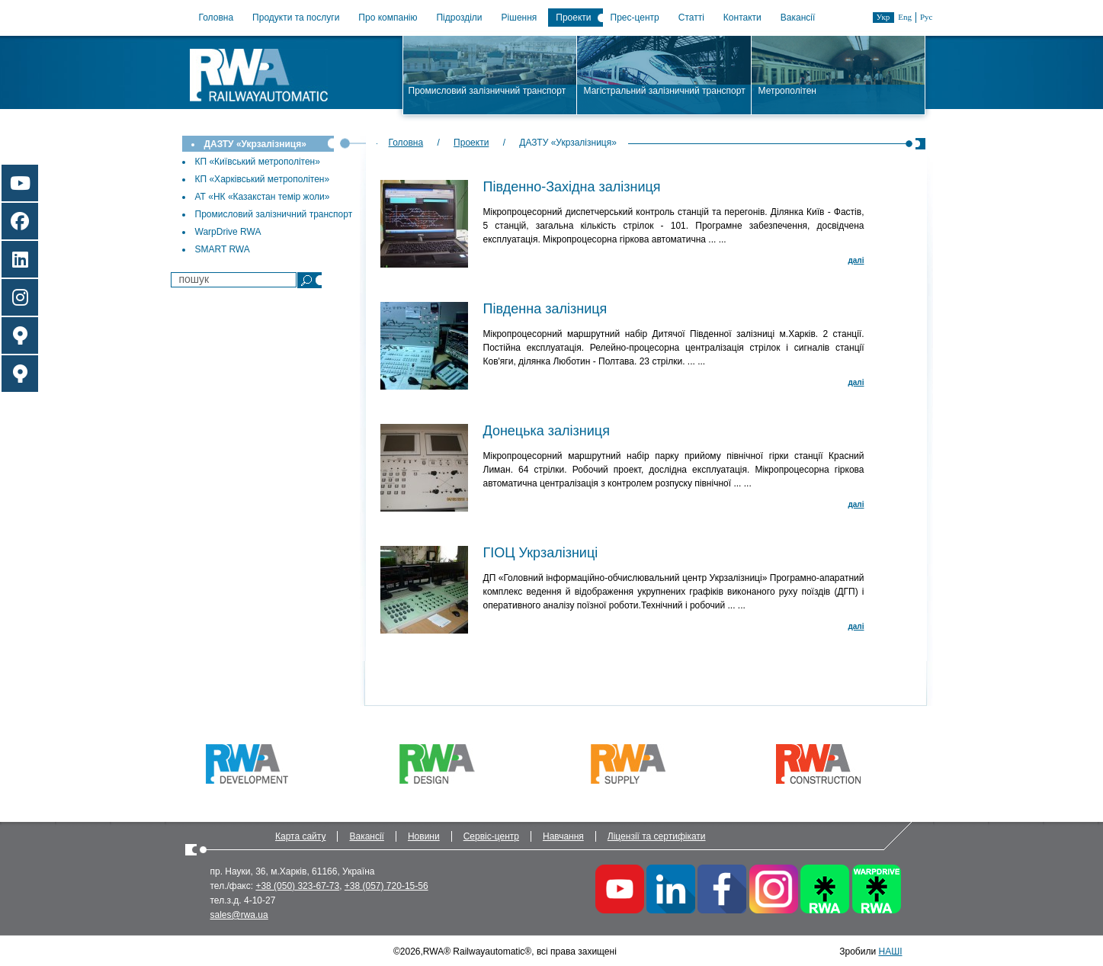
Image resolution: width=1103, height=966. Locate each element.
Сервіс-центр (491, 836)
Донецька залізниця (546, 430)
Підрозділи (459, 17)
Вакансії (798, 17)
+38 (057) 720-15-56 (386, 886)
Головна (216, 17)
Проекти (573, 17)
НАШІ (890, 951)
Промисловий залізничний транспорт (274, 214)
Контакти (742, 17)
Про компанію (387, 17)
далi (856, 260)
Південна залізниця (545, 308)
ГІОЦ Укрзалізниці (540, 552)
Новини (424, 836)
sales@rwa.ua (239, 915)
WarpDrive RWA (228, 231)
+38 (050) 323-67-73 (297, 886)
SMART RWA (222, 249)
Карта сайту (300, 836)
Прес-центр (635, 17)
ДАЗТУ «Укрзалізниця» (255, 144)
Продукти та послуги (295, 17)
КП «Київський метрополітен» (257, 161)
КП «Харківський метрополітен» (262, 179)
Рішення (519, 17)
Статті (691, 17)
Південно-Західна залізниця (572, 186)
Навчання (563, 836)
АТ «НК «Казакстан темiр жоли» (262, 196)
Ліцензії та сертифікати (657, 836)
